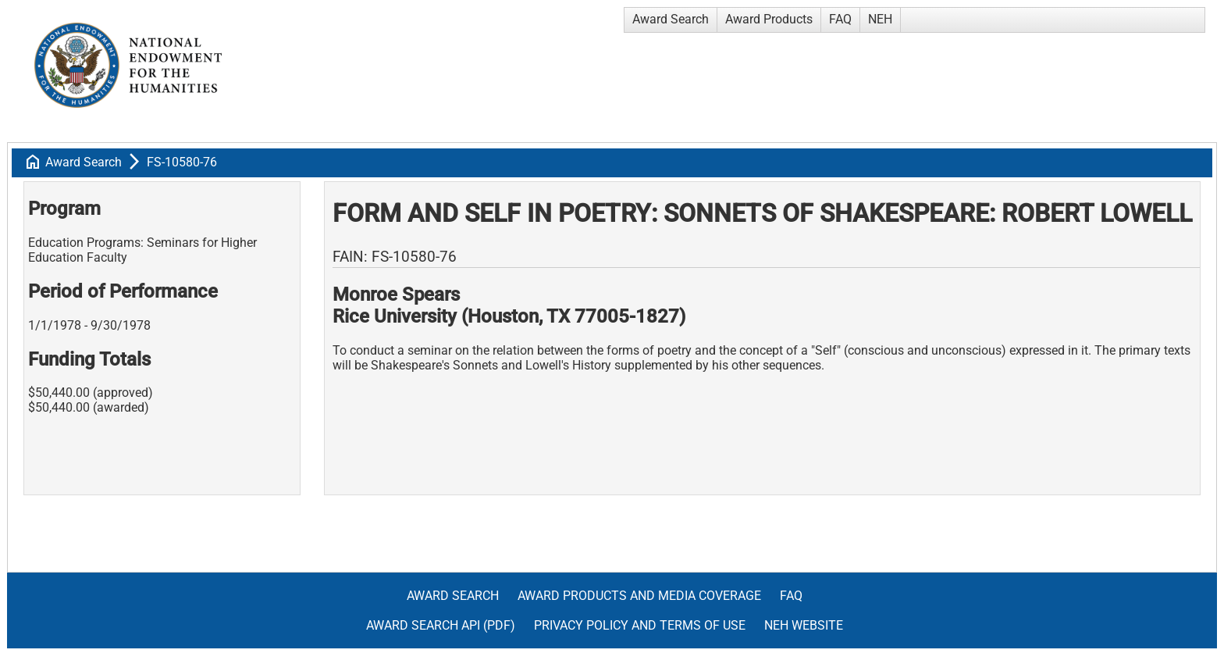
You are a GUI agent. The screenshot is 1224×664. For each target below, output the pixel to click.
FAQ (840, 19)
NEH (880, 19)
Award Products (769, 19)
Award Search (670, 19)
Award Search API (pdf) (440, 625)
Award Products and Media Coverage (639, 595)
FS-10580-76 (182, 162)
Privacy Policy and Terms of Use (639, 625)
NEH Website (803, 625)
